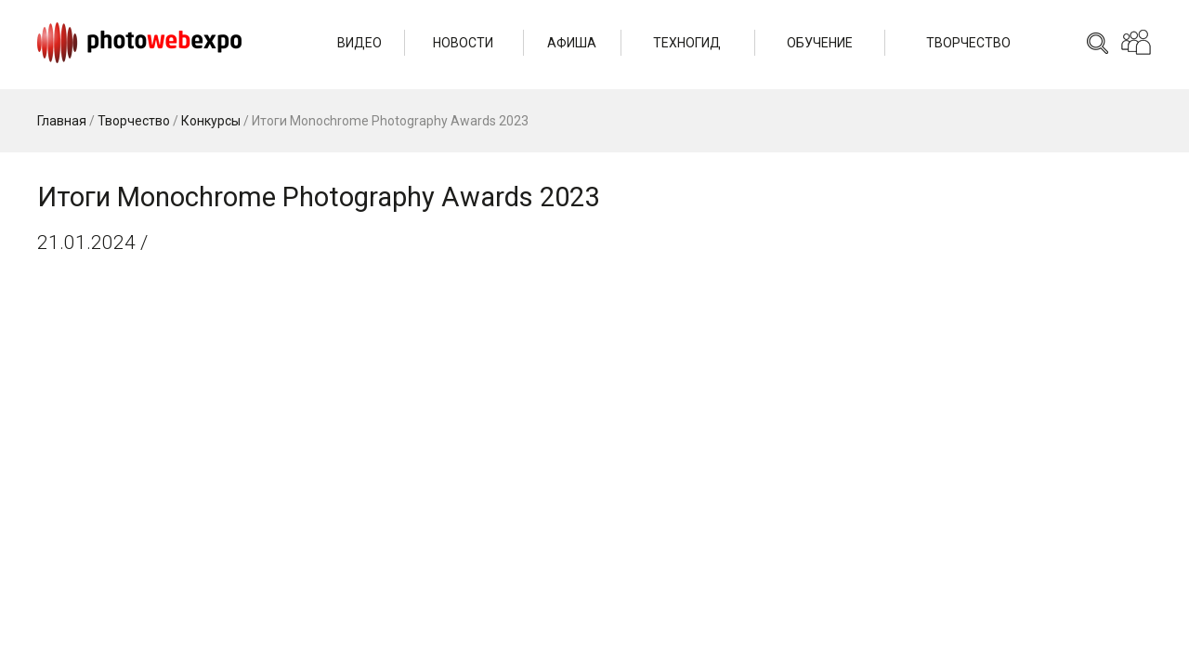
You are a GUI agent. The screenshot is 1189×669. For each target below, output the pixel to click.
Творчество (968, 42)
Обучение (820, 42)
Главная (61, 120)
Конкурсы (211, 120)
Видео (359, 42)
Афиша (571, 42)
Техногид (687, 42)
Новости (463, 42)
